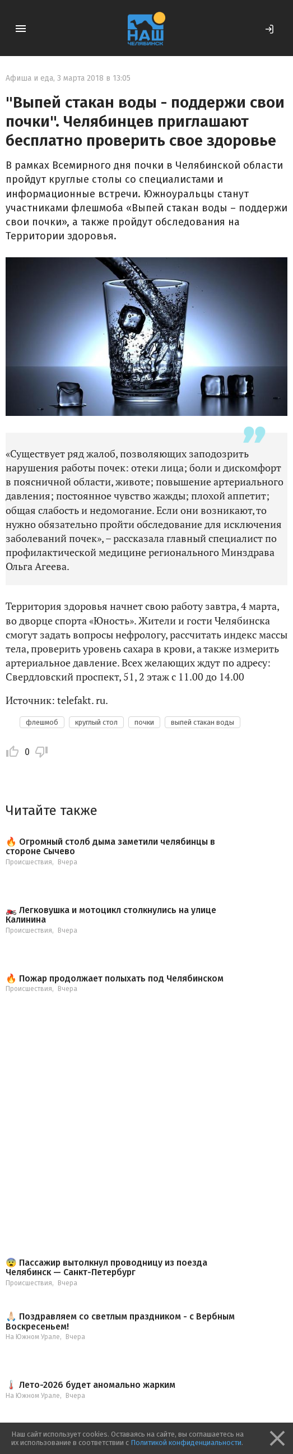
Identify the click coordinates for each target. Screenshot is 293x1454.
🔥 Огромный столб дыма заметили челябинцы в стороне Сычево (110, 846)
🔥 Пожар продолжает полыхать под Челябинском (115, 979)
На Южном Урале (33, 1337)
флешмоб (42, 722)
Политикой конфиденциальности (186, 1442)
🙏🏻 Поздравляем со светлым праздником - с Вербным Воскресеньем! (120, 1321)
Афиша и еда (29, 78)
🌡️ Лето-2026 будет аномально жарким (90, 1385)
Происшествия (29, 862)
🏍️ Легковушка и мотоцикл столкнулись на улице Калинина (111, 915)
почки (144, 722)
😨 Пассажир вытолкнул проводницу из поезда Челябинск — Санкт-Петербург (106, 1267)
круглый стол (96, 722)
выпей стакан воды (202, 722)
